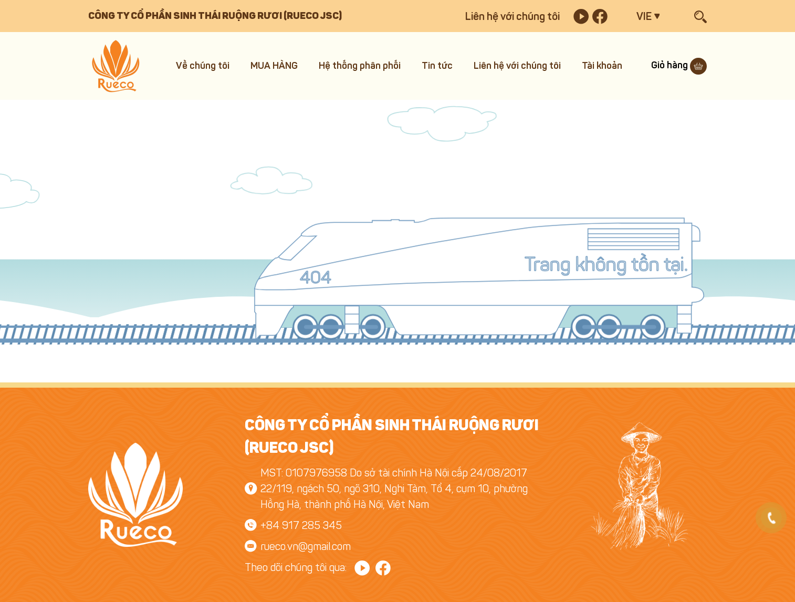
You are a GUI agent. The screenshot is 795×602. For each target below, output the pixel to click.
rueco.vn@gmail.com (305, 546)
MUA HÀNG (274, 65)
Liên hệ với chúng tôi (512, 16)
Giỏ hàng (679, 65)
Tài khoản (602, 65)
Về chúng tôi (202, 65)
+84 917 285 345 (301, 525)
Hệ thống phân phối (360, 65)
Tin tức (437, 65)
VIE (644, 16)
